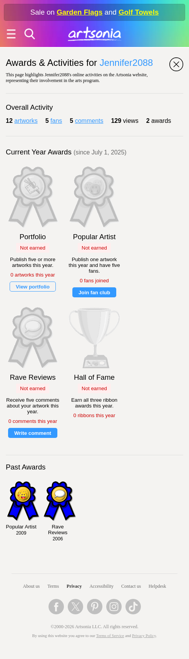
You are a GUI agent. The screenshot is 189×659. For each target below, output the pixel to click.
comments (89, 120)
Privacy (74, 586)
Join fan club (94, 292)
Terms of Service (110, 636)
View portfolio (33, 287)
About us (31, 586)
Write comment (32, 433)
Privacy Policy (144, 636)
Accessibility (101, 586)
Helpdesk (157, 586)
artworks (25, 120)
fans (56, 120)
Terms (53, 586)
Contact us (131, 586)
